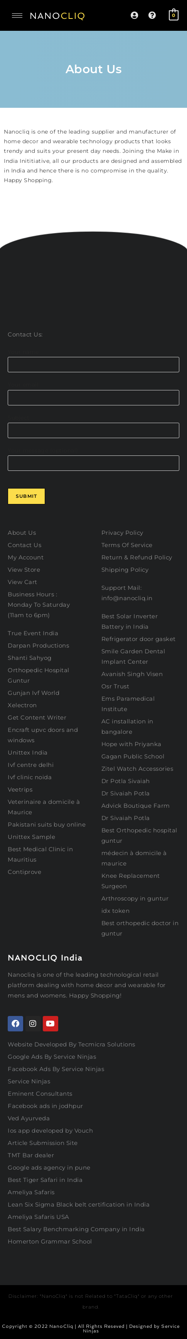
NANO (58, 15)
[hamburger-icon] (17, 15)
